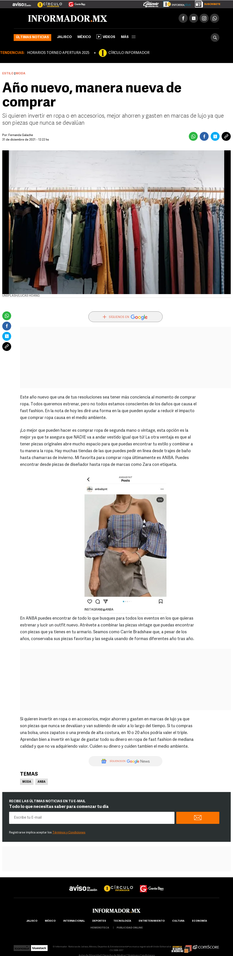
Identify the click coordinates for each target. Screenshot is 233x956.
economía (199, 921)
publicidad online (130, 928)
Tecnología (122, 921)
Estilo (8, 73)
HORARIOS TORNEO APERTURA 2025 (58, 53)
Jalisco (64, 37)
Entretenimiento (152, 921)
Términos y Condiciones (68, 832)
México (84, 37)
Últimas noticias (32, 37)
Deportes (99, 921)
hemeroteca (99, 928)
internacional (74, 921)
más (128, 37)
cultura (178, 921)
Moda (26, 782)
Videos (106, 36)
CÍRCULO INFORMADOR (128, 53)
